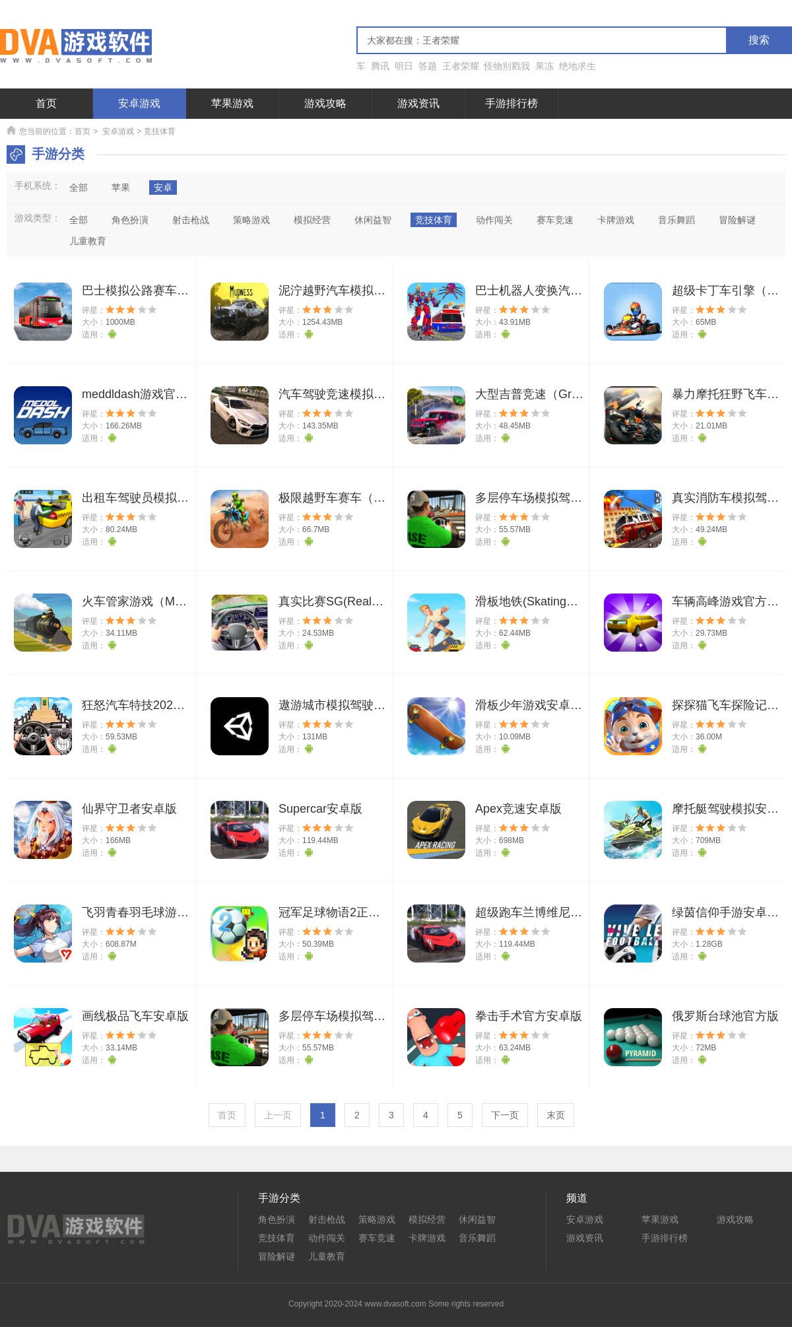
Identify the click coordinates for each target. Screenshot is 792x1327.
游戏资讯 (418, 103)
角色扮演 (276, 1219)
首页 (46, 103)
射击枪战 (326, 1219)
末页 (555, 1115)
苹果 (121, 187)
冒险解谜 (276, 1256)
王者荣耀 (460, 66)
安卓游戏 (139, 103)
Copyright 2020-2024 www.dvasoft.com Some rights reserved (396, 1304)
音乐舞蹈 (477, 1238)
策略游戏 (376, 1219)
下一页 (505, 1115)
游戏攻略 (325, 103)
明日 (404, 66)
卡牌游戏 (427, 1238)
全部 (78, 187)
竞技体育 (276, 1238)
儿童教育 (326, 1256)
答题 (427, 66)
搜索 (759, 40)
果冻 (544, 66)
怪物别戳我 (507, 66)
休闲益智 (477, 1219)
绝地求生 (577, 66)
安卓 (163, 187)
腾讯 (380, 66)
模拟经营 (427, 1219)
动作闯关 (326, 1238)
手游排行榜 (511, 103)
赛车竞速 (376, 1238)
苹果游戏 (232, 103)
